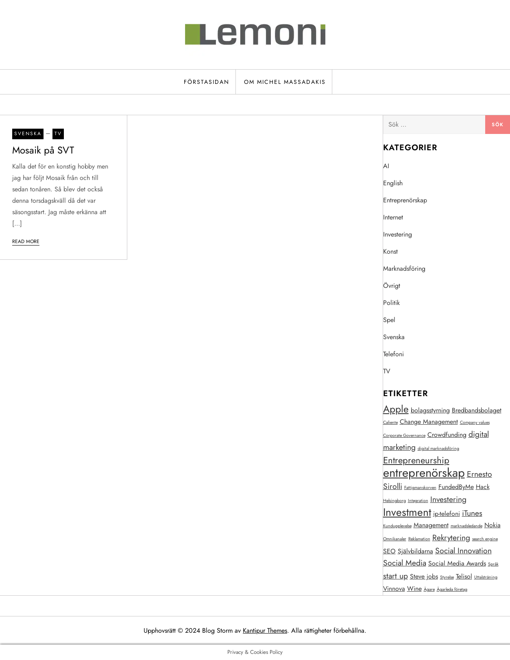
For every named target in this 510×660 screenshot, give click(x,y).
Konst (390, 251)
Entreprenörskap (405, 200)
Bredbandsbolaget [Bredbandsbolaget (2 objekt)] (476, 410)
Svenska (27, 133)
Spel (389, 320)
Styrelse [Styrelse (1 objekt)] (447, 577)
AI (386, 166)
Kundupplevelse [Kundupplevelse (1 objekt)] (397, 526)
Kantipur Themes (265, 630)
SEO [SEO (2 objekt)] (389, 551)
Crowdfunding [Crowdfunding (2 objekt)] (446, 434)
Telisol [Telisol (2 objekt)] (464, 576)
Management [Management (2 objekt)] (431, 525)
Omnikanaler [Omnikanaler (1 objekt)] (394, 539)
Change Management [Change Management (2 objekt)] (429, 421)
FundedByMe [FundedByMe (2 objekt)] (456, 486)
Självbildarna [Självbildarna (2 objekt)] (415, 551)
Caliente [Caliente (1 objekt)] (390, 422)
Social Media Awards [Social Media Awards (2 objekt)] (457, 563)
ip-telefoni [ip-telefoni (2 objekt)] (446, 513)
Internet (393, 217)
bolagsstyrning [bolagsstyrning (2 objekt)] (430, 410)
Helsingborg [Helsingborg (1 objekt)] (394, 501)
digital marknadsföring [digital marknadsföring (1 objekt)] (438, 448)
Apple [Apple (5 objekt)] (396, 409)
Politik (391, 302)
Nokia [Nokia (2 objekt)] (492, 525)
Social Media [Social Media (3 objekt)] (404, 562)
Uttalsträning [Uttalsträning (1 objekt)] (485, 577)
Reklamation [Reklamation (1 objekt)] (419, 539)
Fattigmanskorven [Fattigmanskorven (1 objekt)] (420, 488)
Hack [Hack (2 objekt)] (483, 486)
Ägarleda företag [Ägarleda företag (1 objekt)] (452, 589)
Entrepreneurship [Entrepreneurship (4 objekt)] (416, 460)
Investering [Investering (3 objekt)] (448, 499)
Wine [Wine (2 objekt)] (414, 588)
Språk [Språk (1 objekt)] (493, 564)
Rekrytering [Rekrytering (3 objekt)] (451, 537)
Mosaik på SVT (43, 150)
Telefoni (393, 354)
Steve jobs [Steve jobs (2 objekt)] (424, 576)
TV (58, 133)
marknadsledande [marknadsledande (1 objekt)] (466, 526)
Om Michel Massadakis (285, 82)
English (393, 183)
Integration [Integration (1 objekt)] (418, 501)
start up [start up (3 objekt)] (395, 575)
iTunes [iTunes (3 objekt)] (472, 513)
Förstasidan (206, 82)
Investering (397, 234)
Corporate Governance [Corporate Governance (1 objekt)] (404, 435)
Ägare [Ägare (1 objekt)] (429, 589)
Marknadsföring (404, 268)
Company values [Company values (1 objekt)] (475, 422)
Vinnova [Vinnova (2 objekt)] (394, 588)
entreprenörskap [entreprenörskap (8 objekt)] (424, 472)
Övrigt (391, 285)
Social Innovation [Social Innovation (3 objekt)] (463, 550)
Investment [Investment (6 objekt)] (407, 512)
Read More (25, 241)
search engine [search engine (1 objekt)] (485, 539)
